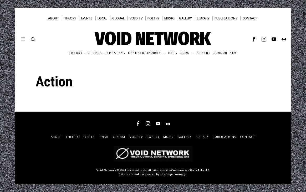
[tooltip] (254, 39)
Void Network (106, 170)
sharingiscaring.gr (173, 174)
